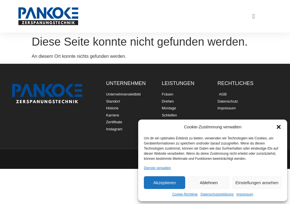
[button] (279, 127)
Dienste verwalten (157, 168)
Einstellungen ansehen (256, 182)
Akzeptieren (164, 182)
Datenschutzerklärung (217, 194)
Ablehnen (209, 182)
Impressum (244, 194)
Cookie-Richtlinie (185, 194)
